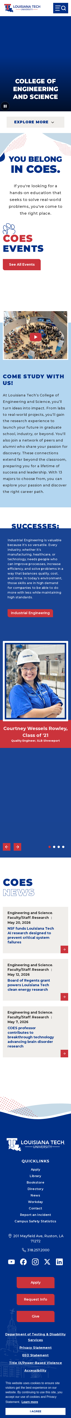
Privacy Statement (35, 1347)
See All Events (22, 264)
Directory (36, 1189)
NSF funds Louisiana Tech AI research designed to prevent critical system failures (31, 935)
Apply (35, 1169)
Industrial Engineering (30, 613)
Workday (35, 1202)
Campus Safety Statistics (35, 1221)
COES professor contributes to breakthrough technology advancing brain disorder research (31, 1037)
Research (40, 918)
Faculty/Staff (19, 918)
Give (35, 1316)
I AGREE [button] (35, 1411)
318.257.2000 (38, 1250)
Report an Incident (35, 1215)
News (35, 1195)
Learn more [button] (30, 1402)
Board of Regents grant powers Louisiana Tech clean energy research (29, 985)
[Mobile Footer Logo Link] (35, 1142)
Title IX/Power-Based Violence (35, 1363)
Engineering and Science (30, 913)
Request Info (35, 1299)
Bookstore (35, 1182)
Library (35, 1176)
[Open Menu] (60, 8)
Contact (35, 1208)
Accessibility (35, 1370)
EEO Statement (35, 1355)
